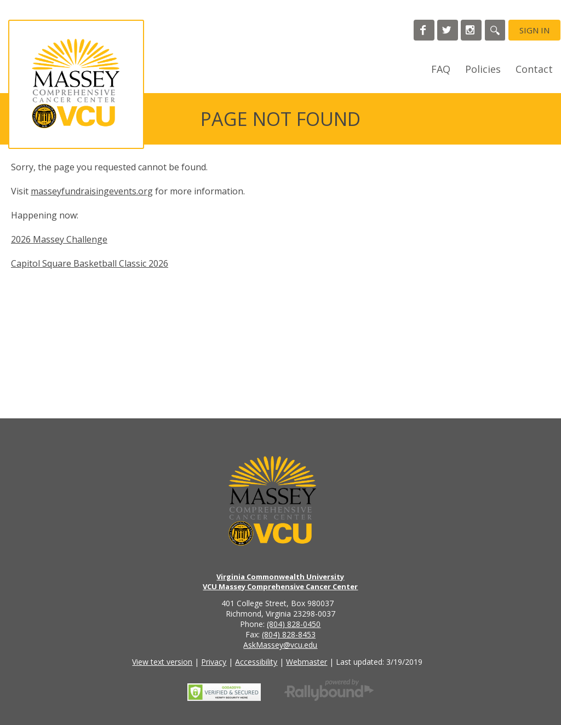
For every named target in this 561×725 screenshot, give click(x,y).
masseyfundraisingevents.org (92, 191)
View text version (162, 662)
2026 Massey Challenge (59, 239)
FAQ (440, 69)
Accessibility (256, 662)
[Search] (495, 30)
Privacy (213, 662)
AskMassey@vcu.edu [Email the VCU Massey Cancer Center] (280, 645)
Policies (483, 69)
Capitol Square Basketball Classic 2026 (89, 263)
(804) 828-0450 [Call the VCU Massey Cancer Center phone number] (293, 624)
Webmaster (306, 662)
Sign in (534, 30)
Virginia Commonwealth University (280, 577)
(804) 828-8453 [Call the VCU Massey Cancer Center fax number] (289, 634)
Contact (534, 69)
